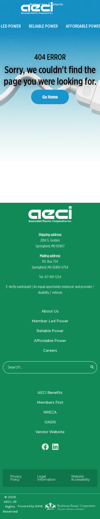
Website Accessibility (80, 478)
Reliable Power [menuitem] (43, 26)
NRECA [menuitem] (50, 412)
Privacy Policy (16, 478)
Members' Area (38, 4)
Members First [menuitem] (50, 402)
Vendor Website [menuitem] (50, 432)
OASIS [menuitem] (50, 422)
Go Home (50, 97)
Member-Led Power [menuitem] (50, 321)
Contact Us (57, 4)
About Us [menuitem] (50, 311)
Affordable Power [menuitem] (50, 341)
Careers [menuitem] (50, 350)
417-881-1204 (52, 277)
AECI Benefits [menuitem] (50, 393)
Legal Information (46, 478)
